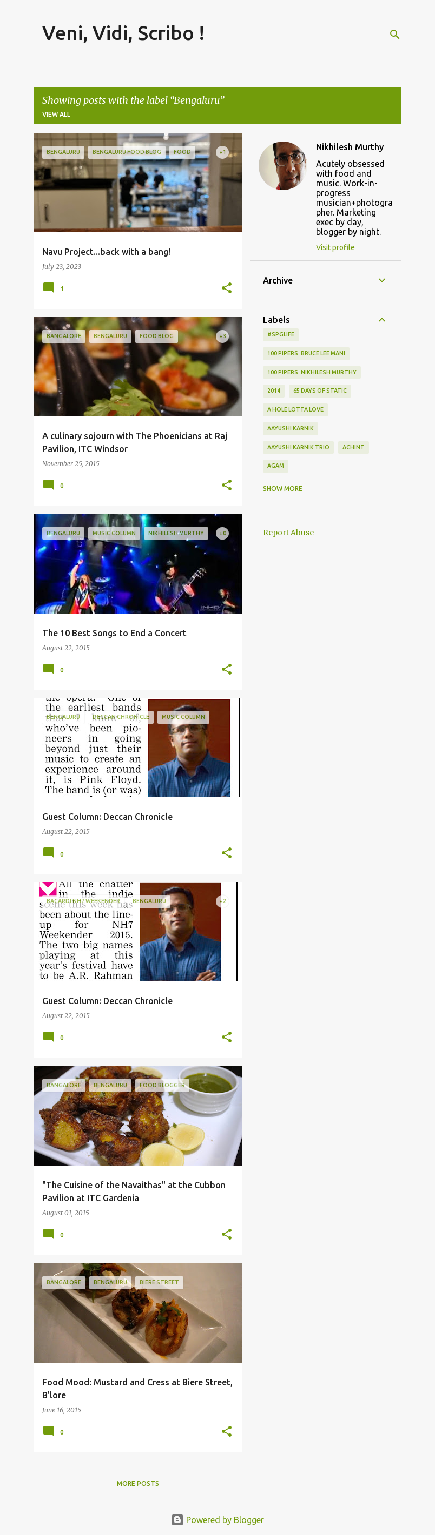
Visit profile (335, 247)
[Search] (394, 35)
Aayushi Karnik (290, 428)
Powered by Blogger (217, 1520)
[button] (226, 288)
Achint (353, 447)
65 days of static (320, 390)
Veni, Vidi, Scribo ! (123, 33)
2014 (273, 390)
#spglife (280, 334)
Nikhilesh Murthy (350, 147)
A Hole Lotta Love (295, 409)
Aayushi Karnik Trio (298, 447)
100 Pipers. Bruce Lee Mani (306, 353)
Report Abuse (288, 532)
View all (56, 114)
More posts (138, 1483)
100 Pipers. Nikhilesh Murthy (312, 372)
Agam (275, 465)
